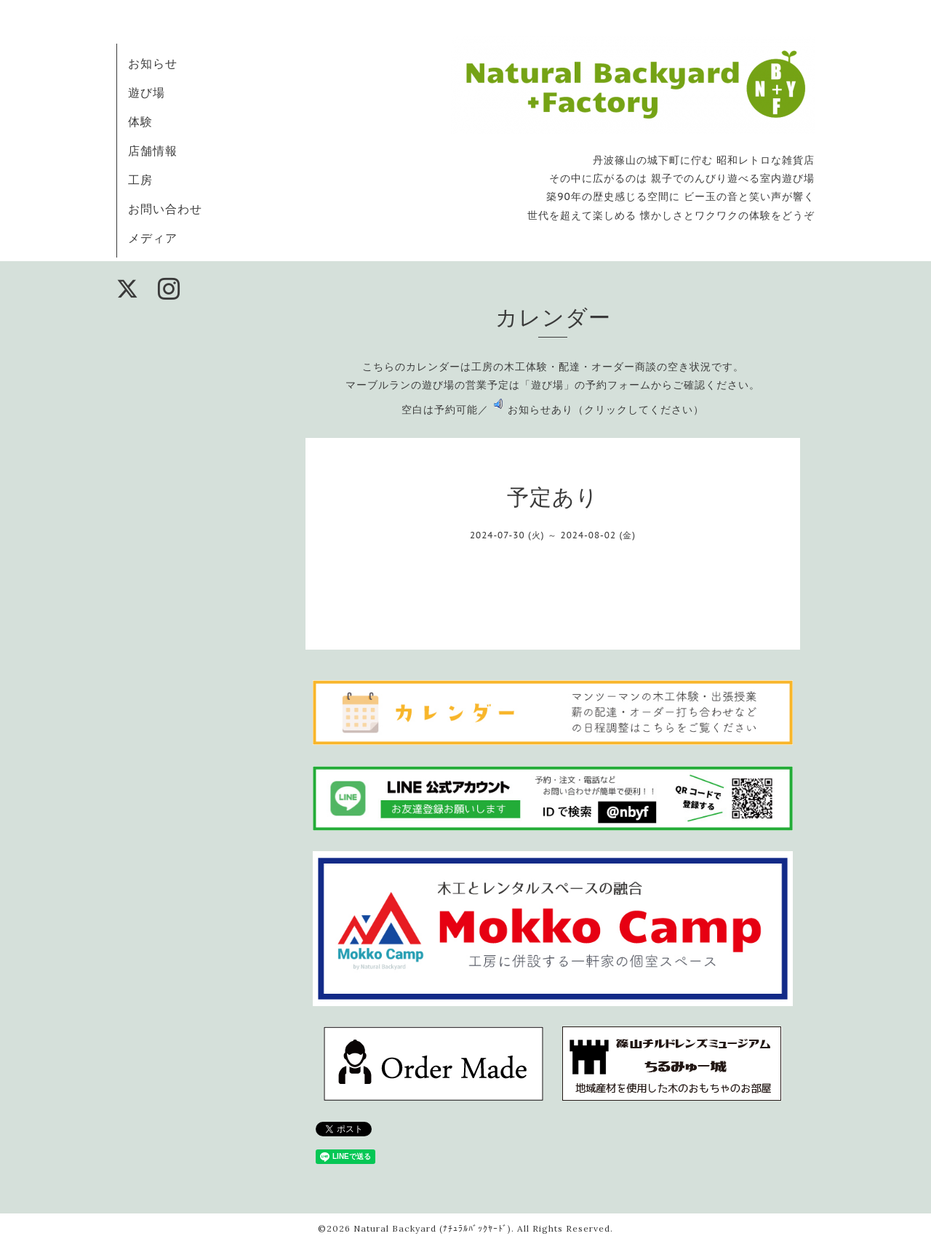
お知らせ (152, 63)
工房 (140, 179)
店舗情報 (152, 150)
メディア (152, 238)
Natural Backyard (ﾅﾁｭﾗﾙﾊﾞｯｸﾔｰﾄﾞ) (432, 1228)
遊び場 (146, 92)
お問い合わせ (165, 209)
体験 (140, 121)
